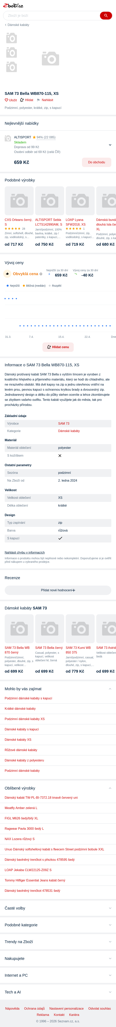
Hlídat (26, 100)
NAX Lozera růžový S (20, 839)
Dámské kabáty (18, 25)
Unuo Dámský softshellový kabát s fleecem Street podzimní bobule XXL (54, 849)
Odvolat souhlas (99, 1008)
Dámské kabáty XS (18, 739)
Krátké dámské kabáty (20, 708)
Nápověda (12, 1008)
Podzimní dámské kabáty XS (25, 719)
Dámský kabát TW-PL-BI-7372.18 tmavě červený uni (41, 797)
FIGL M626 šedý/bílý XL (21, 818)
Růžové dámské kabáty (21, 750)
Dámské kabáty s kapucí (22, 729)
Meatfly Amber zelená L (21, 808)
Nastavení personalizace (66, 1008)
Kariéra (74, 1014)
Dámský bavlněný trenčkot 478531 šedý (32, 890)
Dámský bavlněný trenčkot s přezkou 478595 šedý (40, 859)
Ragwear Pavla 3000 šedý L (24, 828)
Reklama (43, 1014)
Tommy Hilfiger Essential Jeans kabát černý (35, 880)
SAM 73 (63, 423)
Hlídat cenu (58, 347)
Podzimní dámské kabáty (22, 770)
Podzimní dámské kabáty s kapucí (28, 698)
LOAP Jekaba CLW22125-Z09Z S (28, 870)
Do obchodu (96, 162)
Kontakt (59, 1014)
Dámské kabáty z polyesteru (24, 760)
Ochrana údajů (34, 1008)
